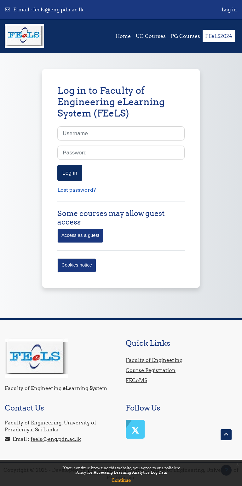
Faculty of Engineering (154, 360)
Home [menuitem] (123, 36)
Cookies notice (76, 264)
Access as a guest (80, 235)
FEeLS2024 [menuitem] (218, 36)
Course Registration (151, 370)
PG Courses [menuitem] (185, 36)
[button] (226, 435)
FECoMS (136, 380)
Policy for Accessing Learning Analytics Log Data (121, 472)
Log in (229, 9)
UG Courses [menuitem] (151, 36)
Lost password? (76, 190)
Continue (121, 480)
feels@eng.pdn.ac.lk (58, 9)
